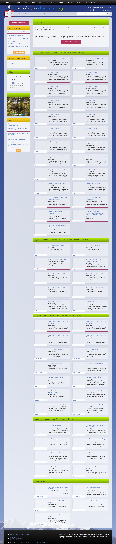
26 (12, 89)
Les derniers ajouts (14, 537)
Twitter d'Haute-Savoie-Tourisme (18, 535)
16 (20, 85)
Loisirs (41, 2)
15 (18, 85)
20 (14, 87)
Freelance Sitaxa (22, 542)
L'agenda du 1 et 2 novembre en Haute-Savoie (18, 47)
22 (18, 87)
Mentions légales (32, 542)
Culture (34, 2)
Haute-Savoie (38, 8)
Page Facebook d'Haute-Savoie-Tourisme (20, 534)
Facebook (13, 63)
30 (20, 89)
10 (22, 83)
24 (22, 87)
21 (16, 87)
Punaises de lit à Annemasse (17, 538)
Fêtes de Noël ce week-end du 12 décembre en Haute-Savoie (16, 42)
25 (10, 89)
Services (79, 2)
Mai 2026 (18, 76)
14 (16, 85)
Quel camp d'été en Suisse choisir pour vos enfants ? (18, 134)
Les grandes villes (90, 2)
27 (14, 89)
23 (20, 87)
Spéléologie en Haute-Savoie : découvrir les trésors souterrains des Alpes (18, 138)
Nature (26, 2)
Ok (108, 14)
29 (18, 89)
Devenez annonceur (42, 542)
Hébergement (50, 2)
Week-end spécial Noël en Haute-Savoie (18, 38)
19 (12, 87)
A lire (18, 150)
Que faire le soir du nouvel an (15, 35)
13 (14, 85)
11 (10, 85)
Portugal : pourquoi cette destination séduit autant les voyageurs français (17, 129)
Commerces (70, 2)
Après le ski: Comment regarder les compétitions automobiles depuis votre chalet (18, 144)
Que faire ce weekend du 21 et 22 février (18, 31)
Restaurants (60, 2)
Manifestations (17, 2)
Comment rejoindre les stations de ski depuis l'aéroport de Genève (17, 124)
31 (22, 89)
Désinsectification (14, 540)
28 (16, 89)
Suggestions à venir (19, 52)
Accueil (8, 2)
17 (22, 85)
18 (10, 87)
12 (12, 85)
